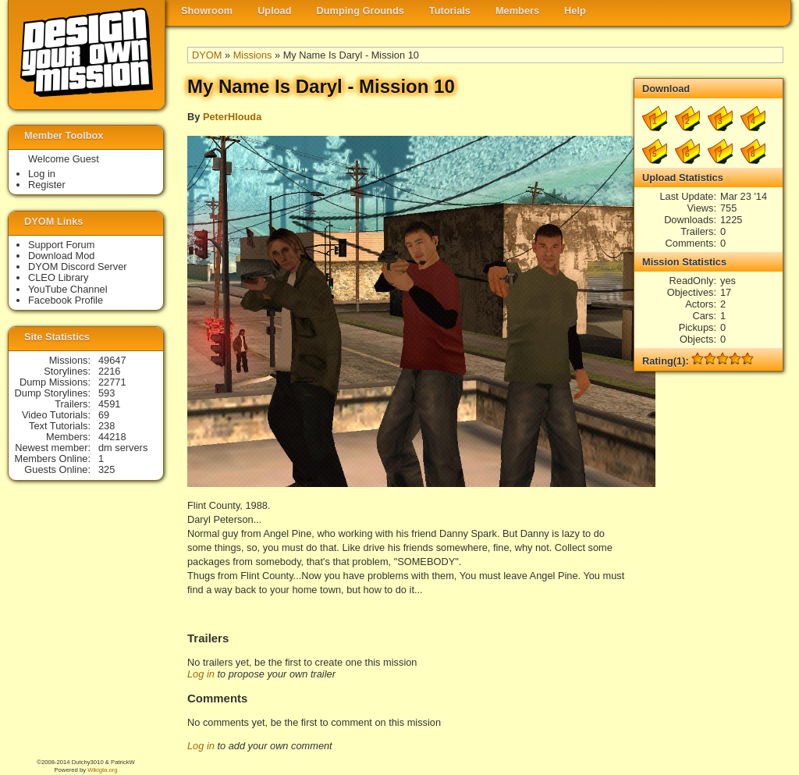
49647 (112, 360)
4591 (109, 404)
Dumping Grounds (360, 10)
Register (47, 184)
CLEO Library (58, 277)
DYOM (207, 55)
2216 (109, 371)
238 (106, 426)
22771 (112, 382)
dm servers (122, 447)
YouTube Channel (68, 289)
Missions (252, 55)
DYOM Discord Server (77, 266)
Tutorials (450, 10)
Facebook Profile (65, 300)
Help (575, 10)
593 (106, 393)
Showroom (207, 10)
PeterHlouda (232, 117)
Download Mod (61, 255)
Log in (201, 674)
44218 (112, 437)
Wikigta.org (102, 769)
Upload (274, 10)
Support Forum (61, 245)
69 (103, 415)
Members (517, 10)
